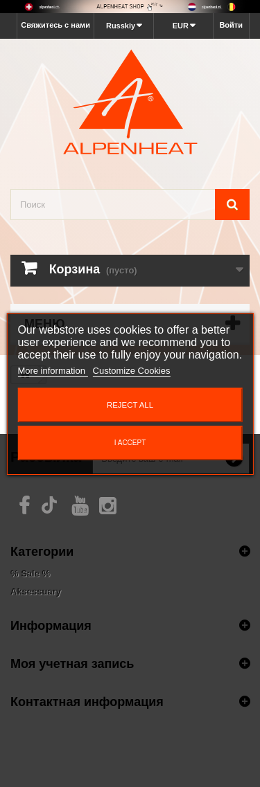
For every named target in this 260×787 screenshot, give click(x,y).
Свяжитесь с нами (55, 25)
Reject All (130, 405)
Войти (231, 25)
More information (52, 370)
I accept (130, 442)
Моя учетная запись (72, 663)
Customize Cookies (132, 370)
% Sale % (30, 573)
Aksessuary (35, 591)
